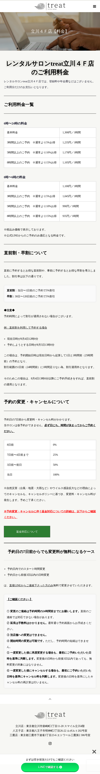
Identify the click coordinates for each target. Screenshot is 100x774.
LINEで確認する (50, 767)
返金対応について (27, 531)
